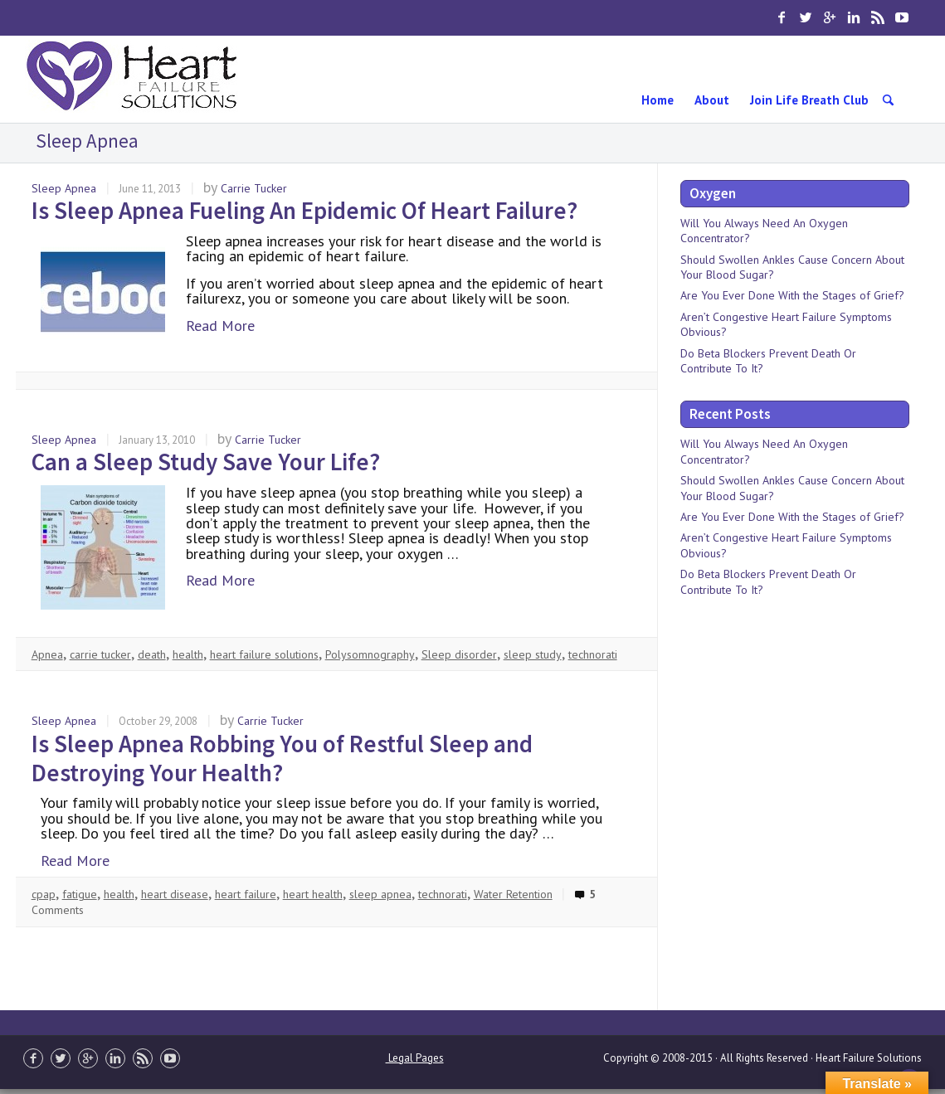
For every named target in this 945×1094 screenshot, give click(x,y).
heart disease (174, 894)
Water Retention (513, 894)
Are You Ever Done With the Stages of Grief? (792, 295)
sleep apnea (380, 894)
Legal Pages (415, 1058)
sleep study (533, 654)
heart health (313, 894)
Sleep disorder (459, 654)
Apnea (47, 654)
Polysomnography (370, 654)
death (152, 654)
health (188, 654)
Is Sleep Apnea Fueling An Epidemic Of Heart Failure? (304, 210)
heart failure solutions (264, 654)
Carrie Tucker (254, 188)
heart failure (245, 894)
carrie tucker (100, 654)
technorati (592, 654)
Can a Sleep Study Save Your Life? (206, 461)
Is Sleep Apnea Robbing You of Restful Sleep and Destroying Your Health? (282, 758)
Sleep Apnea (64, 188)
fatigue (79, 894)
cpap (44, 894)
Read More (220, 325)
